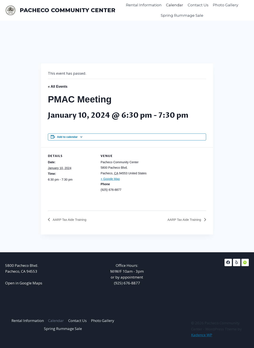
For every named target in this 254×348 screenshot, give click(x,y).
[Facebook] (228, 262)
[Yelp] (236, 262)
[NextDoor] (245, 262)
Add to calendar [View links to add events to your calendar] (67, 137)
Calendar (174, 5)
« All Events (57, 86)
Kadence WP (201, 334)
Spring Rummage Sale (182, 15)
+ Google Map (110, 179)
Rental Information (144, 5)
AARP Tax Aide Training (71, 220)
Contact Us (198, 5)
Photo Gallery (225, 5)
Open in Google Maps (23, 282)
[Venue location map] (176, 177)
